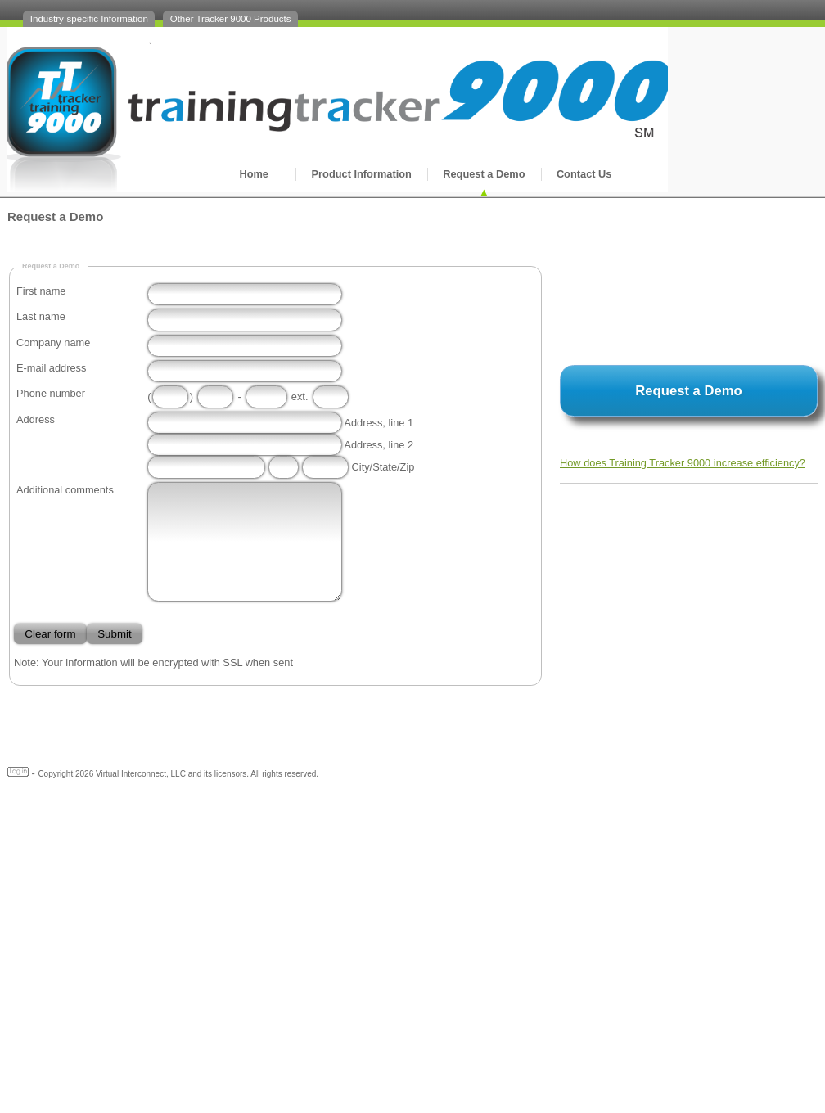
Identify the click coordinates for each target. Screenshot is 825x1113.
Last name (40, 316)
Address (35, 419)
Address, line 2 (378, 445)
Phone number (50, 393)
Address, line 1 (378, 423)
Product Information (362, 174)
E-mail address (51, 368)
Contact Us (584, 174)
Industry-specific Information (89, 19)
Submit (114, 634)
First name (40, 291)
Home (253, 174)
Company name (53, 342)
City (361, 467)
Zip (407, 467)
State (384, 467)
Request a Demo (484, 174)
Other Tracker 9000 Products (230, 19)
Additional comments (65, 490)
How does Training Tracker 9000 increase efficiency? (682, 463)
